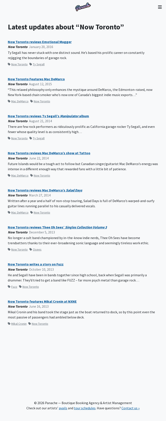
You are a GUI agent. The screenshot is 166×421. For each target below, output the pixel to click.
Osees (35, 249)
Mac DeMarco (18, 101)
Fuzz (12, 287)
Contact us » (130, 408)
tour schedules (85, 408)
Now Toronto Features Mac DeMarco (36, 79)
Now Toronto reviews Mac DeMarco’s (45, 190)
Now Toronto (18, 64)
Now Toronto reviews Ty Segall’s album (48, 116)
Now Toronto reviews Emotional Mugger (40, 42)
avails (63, 408)
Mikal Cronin (17, 324)
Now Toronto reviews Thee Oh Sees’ (57, 227)
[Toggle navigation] (160, 7)
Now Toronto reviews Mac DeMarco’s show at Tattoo (49, 153)
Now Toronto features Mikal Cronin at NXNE (42, 301)
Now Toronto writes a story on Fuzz (36, 264)
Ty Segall (37, 64)
